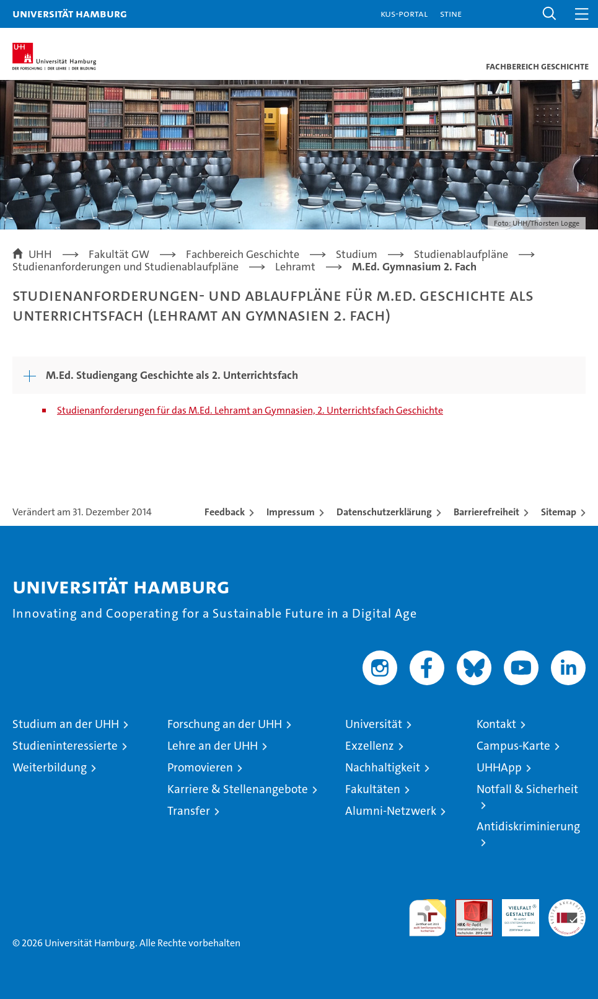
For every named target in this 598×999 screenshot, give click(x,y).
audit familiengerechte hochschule (427, 917)
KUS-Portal (404, 13)
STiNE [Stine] (451, 13)
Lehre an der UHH (212, 745)
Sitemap (558, 511)
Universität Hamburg (69, 13)
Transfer (188, 811)
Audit (467, 905)
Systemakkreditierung (567, 905)
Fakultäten (372, 789)
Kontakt (496, 724)
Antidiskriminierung (528, 826)
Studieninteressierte (65, 745)
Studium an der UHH (65, 724)
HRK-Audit (513, 912)
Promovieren (200, 767)
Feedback (224, 511)
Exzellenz (369, 745)
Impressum (290, 511)
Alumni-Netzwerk (390, 811)
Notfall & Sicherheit (527, 789)
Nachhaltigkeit (382, 767)
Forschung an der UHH (224, 724)
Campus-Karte (513, 745)
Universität (373, 724)
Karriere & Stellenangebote (237, 789)
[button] (549, 14)
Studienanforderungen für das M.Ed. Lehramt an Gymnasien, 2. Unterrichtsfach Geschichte (250, 410)
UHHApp (499, 767)
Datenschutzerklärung (384, 511)
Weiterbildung (49, 767)
